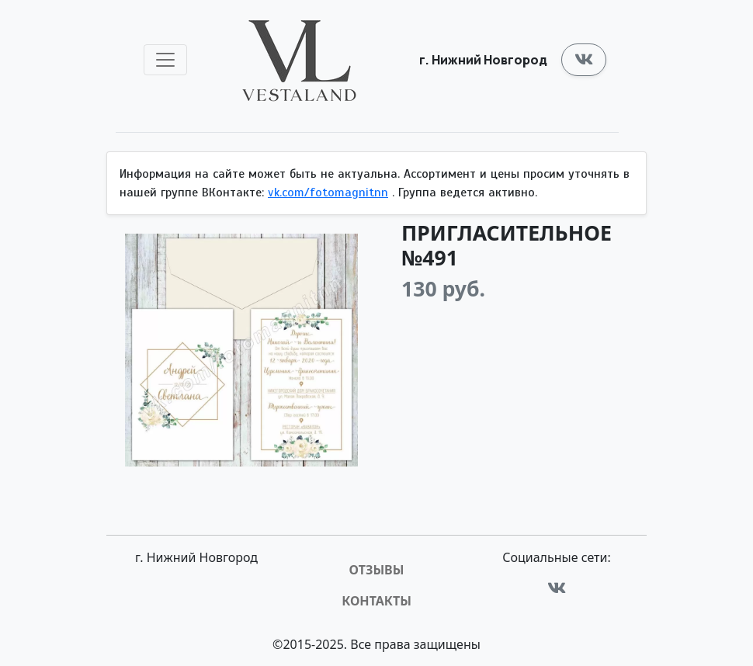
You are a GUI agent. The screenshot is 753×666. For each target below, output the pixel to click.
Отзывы (376, 569)
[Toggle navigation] (165, 59)
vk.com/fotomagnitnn (328, 192)
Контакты (376, 600)
